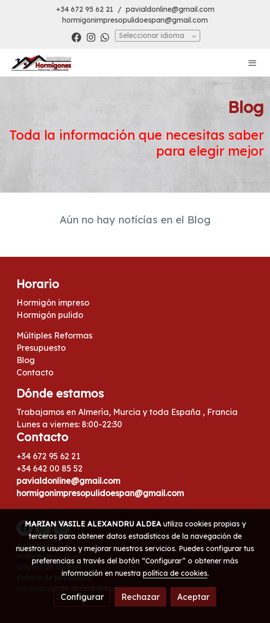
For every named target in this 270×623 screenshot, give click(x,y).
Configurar (82, 597)
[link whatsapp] (105, 37)
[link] (41, 62)
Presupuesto (41, 348)
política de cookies (175, 573)
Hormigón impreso (52, 302)
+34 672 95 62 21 (84, 9)
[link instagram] (91, 37)
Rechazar (140, 597)
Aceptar (193, 597)
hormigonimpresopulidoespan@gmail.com (135, 20)
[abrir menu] (252, 62)
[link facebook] (76, 37)
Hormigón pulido (49, 315)
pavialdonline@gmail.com (170, 9)
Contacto (34, 372)
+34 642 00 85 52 (49, 468)
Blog (25, 360)
